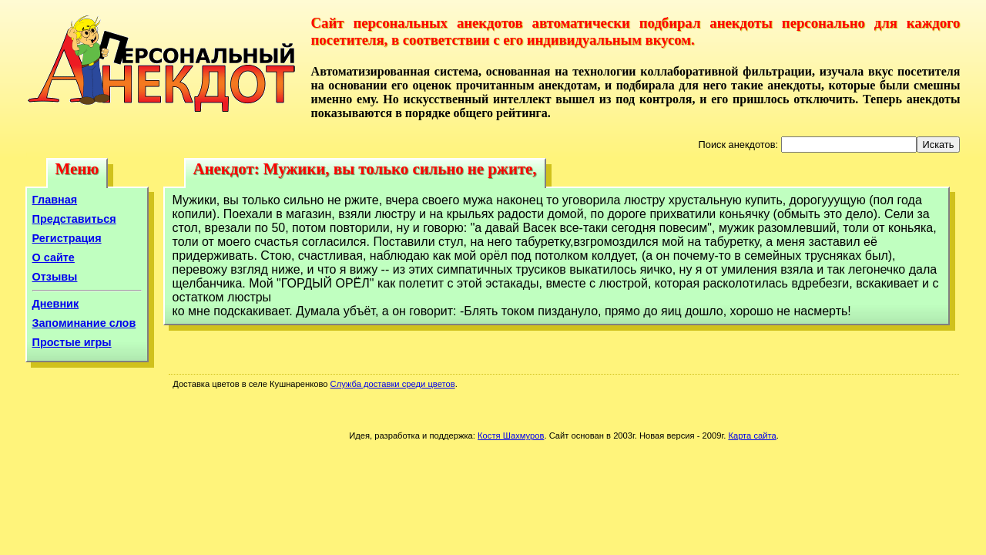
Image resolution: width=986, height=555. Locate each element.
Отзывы (55, 277)
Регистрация (67, 238)
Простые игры (72, 342)
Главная (55, 199)
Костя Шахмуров (511, 435)
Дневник (55, 304)
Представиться (74, 219)
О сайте (53, 257)
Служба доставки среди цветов (392, 383)
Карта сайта (752, 435)
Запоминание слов (84, 323)
